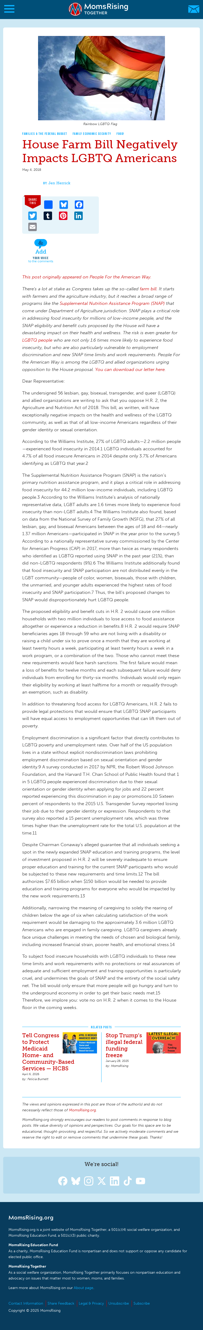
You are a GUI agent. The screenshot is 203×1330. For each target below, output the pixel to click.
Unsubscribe (118, 1303)
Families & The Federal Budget (44, 134)
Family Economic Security (92, 134)
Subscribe (141, 1303)
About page (83, 1288)
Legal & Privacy (91, 1303)
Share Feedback (61, 1303)
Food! (120, 134)
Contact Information (25, 1303)
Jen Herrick (59, 183)
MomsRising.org (99, 9)
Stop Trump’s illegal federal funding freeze (124, 1045)
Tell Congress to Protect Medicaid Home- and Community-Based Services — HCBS (48, 1052)
